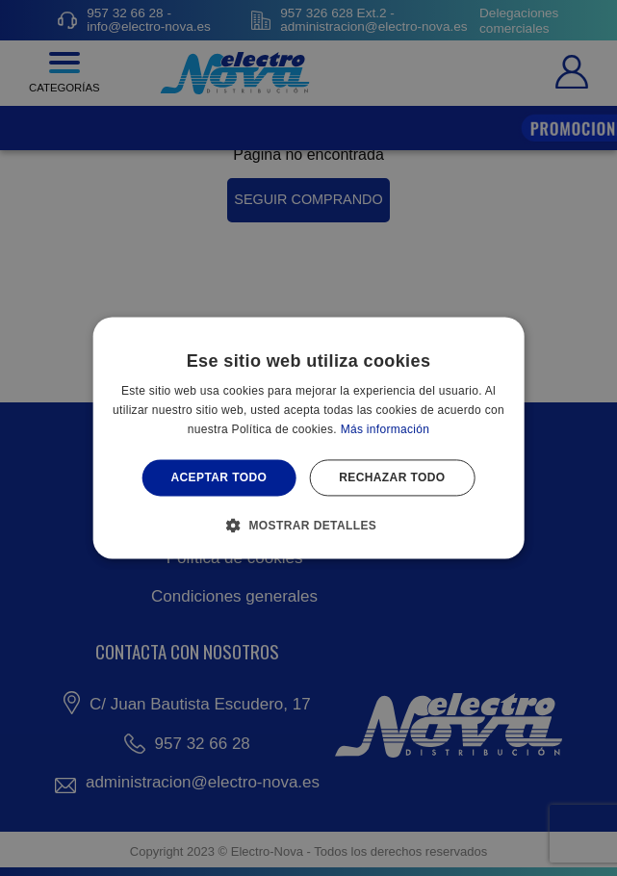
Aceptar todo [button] (218, 477)
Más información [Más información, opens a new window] (385, 429)
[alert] (308, 438)
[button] (309, 525)
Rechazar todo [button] (392, 477)
